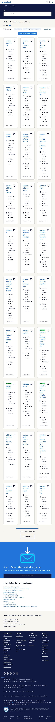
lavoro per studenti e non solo (7, 644)
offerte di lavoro (8, 636)
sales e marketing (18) (9, 599)
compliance (45, 645)
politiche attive (7, 662)
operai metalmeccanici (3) (10, 623)
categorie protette (8, 664)
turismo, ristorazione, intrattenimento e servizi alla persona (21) (20, 606)
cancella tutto (47, 29)
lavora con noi (45, 640)
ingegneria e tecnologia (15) (11, 595)
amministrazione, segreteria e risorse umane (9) (16, 588)
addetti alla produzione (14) (11, 619)
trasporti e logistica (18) (10, 604)
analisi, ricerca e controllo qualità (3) (13, 590)
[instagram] (17, 673)
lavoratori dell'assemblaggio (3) (12, 621)
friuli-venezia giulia (10, 5)
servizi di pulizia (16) (9, 603)
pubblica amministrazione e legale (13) (14, 597)
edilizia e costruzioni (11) (10, 592)
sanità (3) (6, 601)
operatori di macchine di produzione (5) (14, 624)
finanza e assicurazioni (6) (10, 594)
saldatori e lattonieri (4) (10, 626)
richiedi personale (21, 640)
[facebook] (11, 673)
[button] (21, 29)
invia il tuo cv (7, 667)
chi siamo (44, 637)
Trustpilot (3, 677)
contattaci (19, 642)
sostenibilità (45, 642)
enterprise (31, 645)
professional (32, 640)
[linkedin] (5, 673)
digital (30, 642)
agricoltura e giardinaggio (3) (11, 587)
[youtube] (14, 673)
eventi (5, 652)
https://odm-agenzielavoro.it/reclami (17, 711)
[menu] (52, 2)
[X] (8, 673)
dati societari (45, 660)
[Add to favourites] (14, 41)
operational (32, 637)
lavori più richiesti (8, 659)
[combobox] (27, 14)
